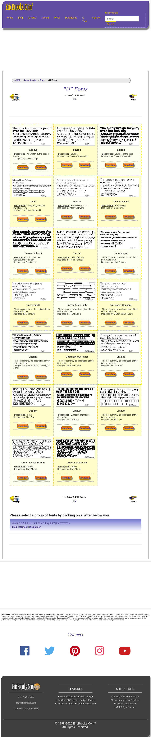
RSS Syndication (125, 707)
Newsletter (89, 703)
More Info (22, 167)
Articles (32, 17)
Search (110, 24)
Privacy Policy (120, 696)
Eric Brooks (50, 614)
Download (41, 167)
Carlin (79, 703)
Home (9, 17)
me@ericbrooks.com (26, 702)
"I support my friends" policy (125, 700)
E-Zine (84, 19)
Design (45, 17)
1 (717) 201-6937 (26, 697)
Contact (96, 17)
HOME (17, 80)
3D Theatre (72, 700)
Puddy (140, 614)
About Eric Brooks (76, 696)
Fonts (57, 17)
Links (71, 703)
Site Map (133, 696)
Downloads (71, 17)
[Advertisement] (75, 50)
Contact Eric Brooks (125, 703)
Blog (20, 17)
